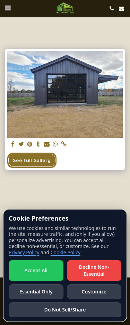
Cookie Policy (65, 252)
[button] (8, 8)
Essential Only (36, 291)
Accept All (35, 270)
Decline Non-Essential (94, 270)
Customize (94, 291)
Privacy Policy (24, 252)
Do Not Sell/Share (65, 309)
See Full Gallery (32, 160)
